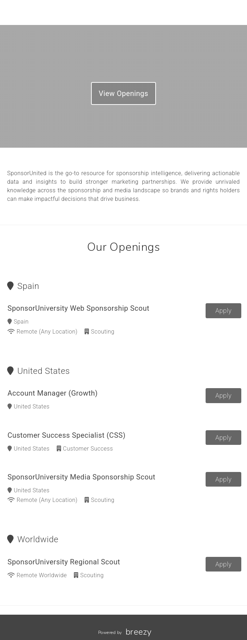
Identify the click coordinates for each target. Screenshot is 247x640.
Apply (223, 310)
